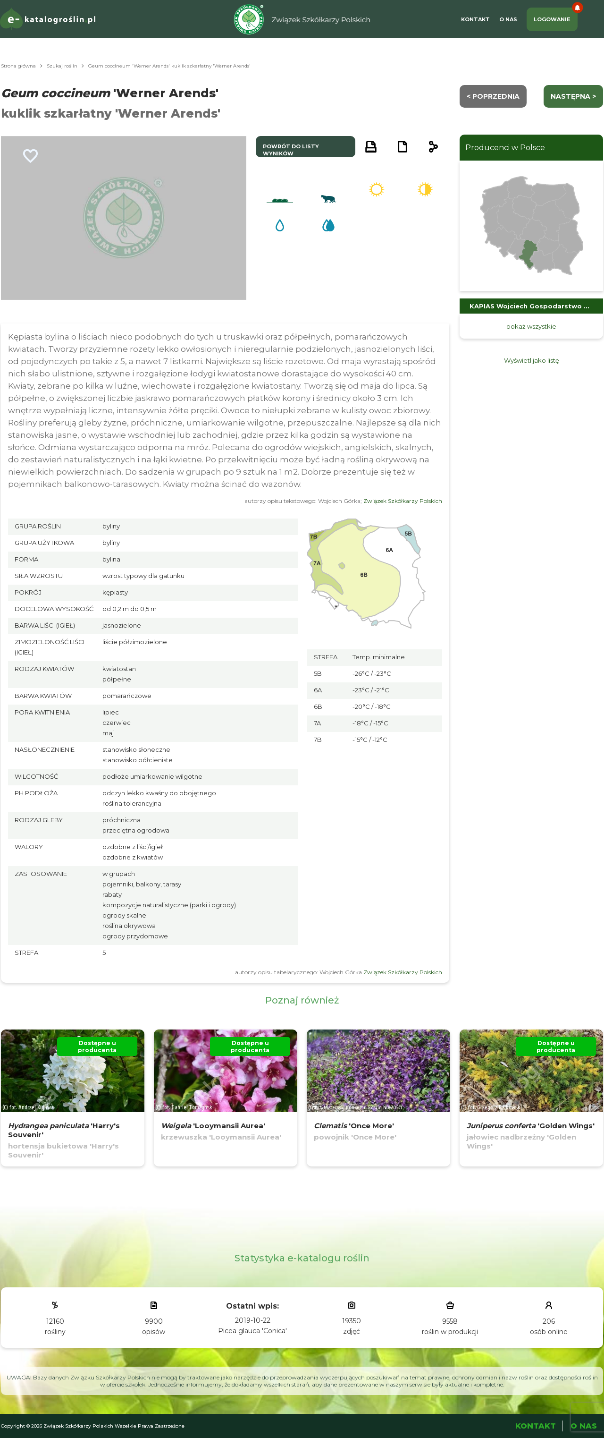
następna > (573, 96)
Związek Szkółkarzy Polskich (402, 500)
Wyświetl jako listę (531, 360)
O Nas (508, 19)
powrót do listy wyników (291, 150)
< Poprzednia (493, 96)
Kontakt (475, 19)
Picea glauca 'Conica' (252, 1331)
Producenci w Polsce (505, 147)
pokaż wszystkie (531, 326)
